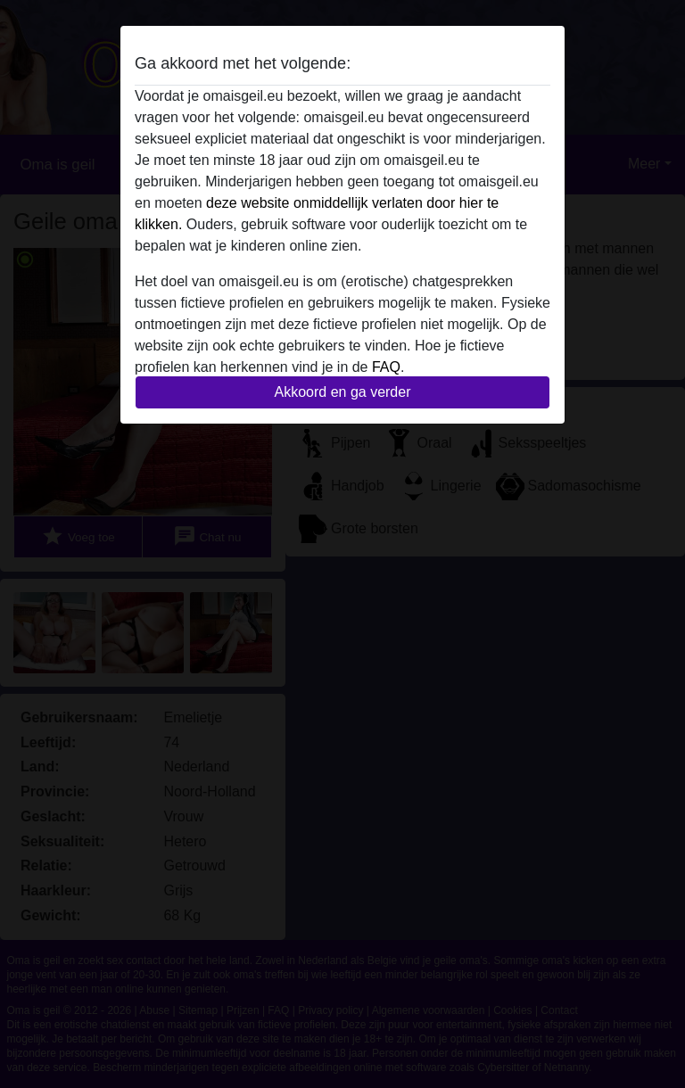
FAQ (386, 367)
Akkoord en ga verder (343, 392)
